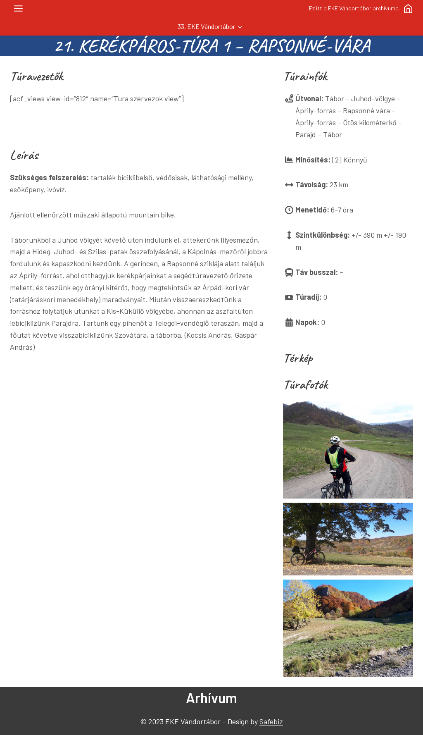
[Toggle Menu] (18, 8)
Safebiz (271, 721)
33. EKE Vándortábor (206, 26)
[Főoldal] (408, 9)
